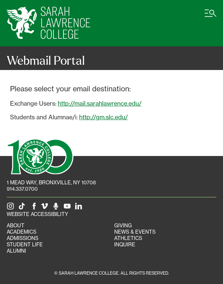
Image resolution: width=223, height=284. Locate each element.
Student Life (25, 244)
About (15, 225)
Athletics (128, 238)
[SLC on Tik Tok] (23, 208)
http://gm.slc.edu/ (103, 117)
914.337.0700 (22, 189)
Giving (123, 225)
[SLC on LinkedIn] (80, 208)
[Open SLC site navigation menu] (210, 16)
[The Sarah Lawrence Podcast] (57, 208)
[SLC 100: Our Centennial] (40, 155)
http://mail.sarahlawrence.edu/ (100, 103)
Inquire (124, 244)
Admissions (22, 238)
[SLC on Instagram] (12, 208)
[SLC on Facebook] (34, 208)
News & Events (135, 232)
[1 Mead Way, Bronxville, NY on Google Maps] (51, 182)
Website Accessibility (37, 214)
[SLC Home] (48, 23)
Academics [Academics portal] (21, 232)
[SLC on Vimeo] (46, 208)
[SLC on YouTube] (68, 208)
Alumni (16, 251)
